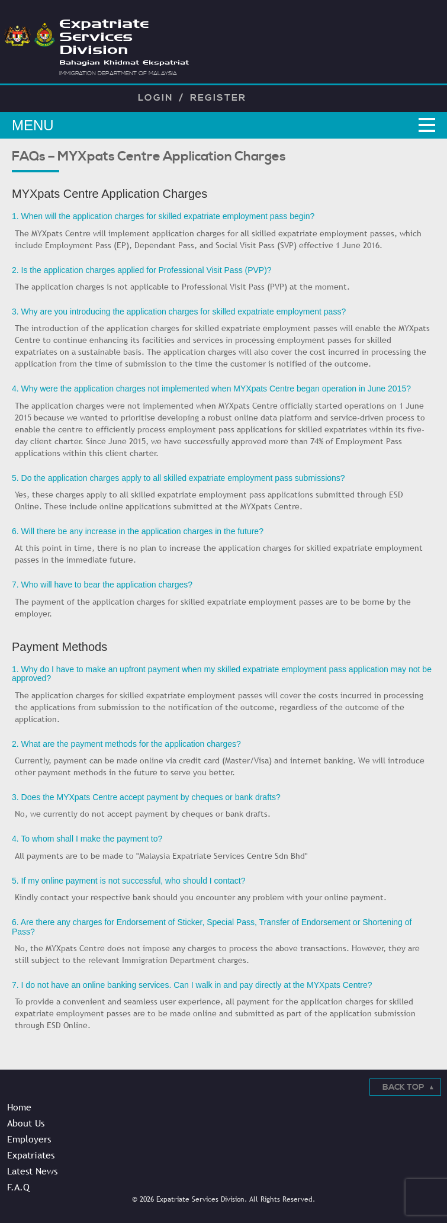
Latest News (32, 1170)
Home (19, 1106)
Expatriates (30, 1154)
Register (218, 98)
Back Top (403, 1087)
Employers (29, 1138)
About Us (25, 1122)
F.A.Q (18, 1186)
